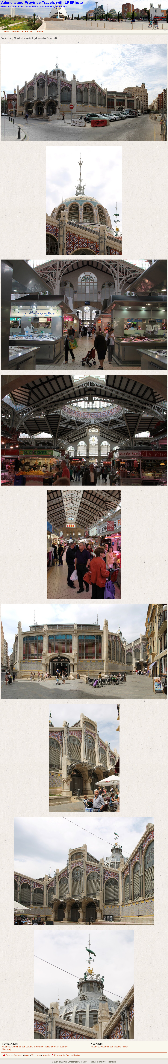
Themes (39, 31)
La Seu (66, 1055)
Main (6, 31)
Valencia (46, 1055)
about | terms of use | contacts (103, 1062)
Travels (15, 31)
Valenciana (36, 1055)
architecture (75, 1055)
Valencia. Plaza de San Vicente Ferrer (109, 1047)
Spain (27, 1055)
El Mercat (58, 1055)
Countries (27, 31)
